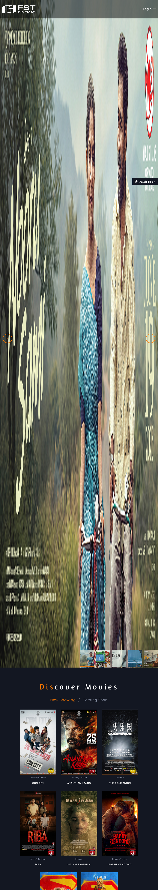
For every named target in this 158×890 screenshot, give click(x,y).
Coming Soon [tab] (95, 700)
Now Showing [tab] (63, 700)
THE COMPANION (120, 783)
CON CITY (38, 783)
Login (147, 9)
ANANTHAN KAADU (79, 783)
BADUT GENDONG (120, 864)
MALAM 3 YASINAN (79, 864)
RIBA (38, 864)
